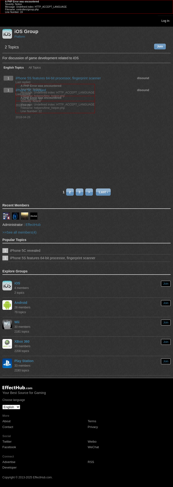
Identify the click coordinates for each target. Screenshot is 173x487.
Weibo (92, 441)
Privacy (93, 427)
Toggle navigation (6, 20)
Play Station (24, 361)
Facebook (9, 447)
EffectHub (33, 225)
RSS (91, 462)
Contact (7, 427)
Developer (9, 467)
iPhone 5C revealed (31, 90)
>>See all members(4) (19, 232)
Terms (92, 421)
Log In (165, 21)
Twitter (7, 441)
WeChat (93, 447)
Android (20, 303)
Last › (103, 192)
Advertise (8, 462)
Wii (16, 322)
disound (143, 78)
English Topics (14, 67)
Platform (19, 36)
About (6, 421)
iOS (17, 283)
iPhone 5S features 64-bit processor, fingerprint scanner (58, 78)
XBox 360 (21, 341)
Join (160, 46)
